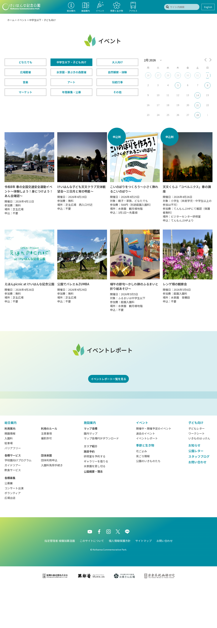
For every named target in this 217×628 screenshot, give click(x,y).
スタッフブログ (198, 499)
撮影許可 (46, 481)
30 (187, 75)
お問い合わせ (197, 504)
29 (177, 75)
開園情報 (10, 476)
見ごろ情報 (143, 499)
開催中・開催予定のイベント (153, 471)
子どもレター (196, 471)
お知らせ (194, 488)
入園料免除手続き (52, 508)
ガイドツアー (13, 508)
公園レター (195, 493)
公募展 (9, 526)
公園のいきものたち (148, 503)
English (208, 7)
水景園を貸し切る (94, 509)
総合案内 (11, 465)
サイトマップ (143, 583)
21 (197, 105)
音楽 (25, 82)
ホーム (10, 20)
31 (197, 75)
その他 (117, 92)
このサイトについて (92, 583)
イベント (22, 20)
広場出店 (10, 540)
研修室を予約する (94, 499)
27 (158, 75)
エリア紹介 (90, 489)
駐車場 (9, 486)
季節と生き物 (145, 488)
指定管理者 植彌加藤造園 (59, 583)
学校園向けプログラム (18, 503)
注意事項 (46, 476)
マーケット (25, 92)
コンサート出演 (14, 531)
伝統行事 (117, 82)
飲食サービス (13, 513)
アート (71, 82)
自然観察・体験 (117, 72)
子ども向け (195, 465)
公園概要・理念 (93, 514)
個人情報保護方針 (120, 583)
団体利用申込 (49, 503)
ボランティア (13, 535)
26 (148, 75)
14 (197, 95)
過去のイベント (145, 476)
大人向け (117, 62)
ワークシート (196, 476)
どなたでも (25, 62)
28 (168, 75)
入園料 (9, 481)
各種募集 (10, 520)
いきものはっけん (199, 481)
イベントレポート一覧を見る (108, 379)
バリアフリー (13, 491)
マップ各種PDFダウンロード (101, 481)
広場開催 (25, 72)
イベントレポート (147, 481)
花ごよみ (141, 494)
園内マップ (90, 476)
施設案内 (90, 465)
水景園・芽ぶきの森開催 (71, 72)
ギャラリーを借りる (96, 504)
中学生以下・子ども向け (71, 62)
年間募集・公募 (71, 92)
